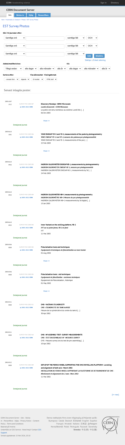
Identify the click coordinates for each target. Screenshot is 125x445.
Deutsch (68, 420)
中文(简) (85, 429)
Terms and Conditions (15, 424)
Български (53, 420)
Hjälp (31, 15)
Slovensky (92, 426)
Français (59, 423)
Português (74, 426)
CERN (18, 2)
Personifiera (43, 15)
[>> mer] (115, 394)
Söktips (88, 60)
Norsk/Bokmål (57, 426)
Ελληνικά (77, 420)
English (85, 420)
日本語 (84, 423)
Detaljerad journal (20, 125)
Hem (2, 20)
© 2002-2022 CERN (26, 250)
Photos (24, 20)
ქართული (92, 423)
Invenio (12, 427)
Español (93, 420)
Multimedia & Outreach (13, 20)
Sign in (103, 2)
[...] (82, 110)
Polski (66, 426)
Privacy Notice (25, 421)
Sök (9, 15)
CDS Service (16, 429)
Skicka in (20, 15)
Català (61, 420)
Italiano (76, 423)
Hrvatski (68, 423)
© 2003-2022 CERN (26, 107)
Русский (83, 426)
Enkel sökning (99, 60)
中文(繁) (93, 429)
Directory (115, 2)
